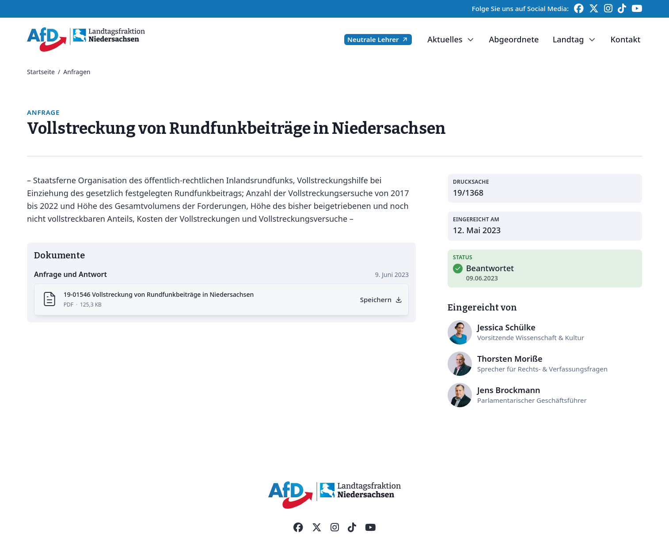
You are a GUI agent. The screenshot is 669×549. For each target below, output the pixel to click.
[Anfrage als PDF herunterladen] (381, 299)
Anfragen (76, 72)
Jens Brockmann (508, 390)
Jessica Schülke (506, 327)
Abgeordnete (514, 39)
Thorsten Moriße (510, 358)
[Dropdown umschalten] (470, 40)
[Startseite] (86, 39)
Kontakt (625, 39)
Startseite (41, 72)
